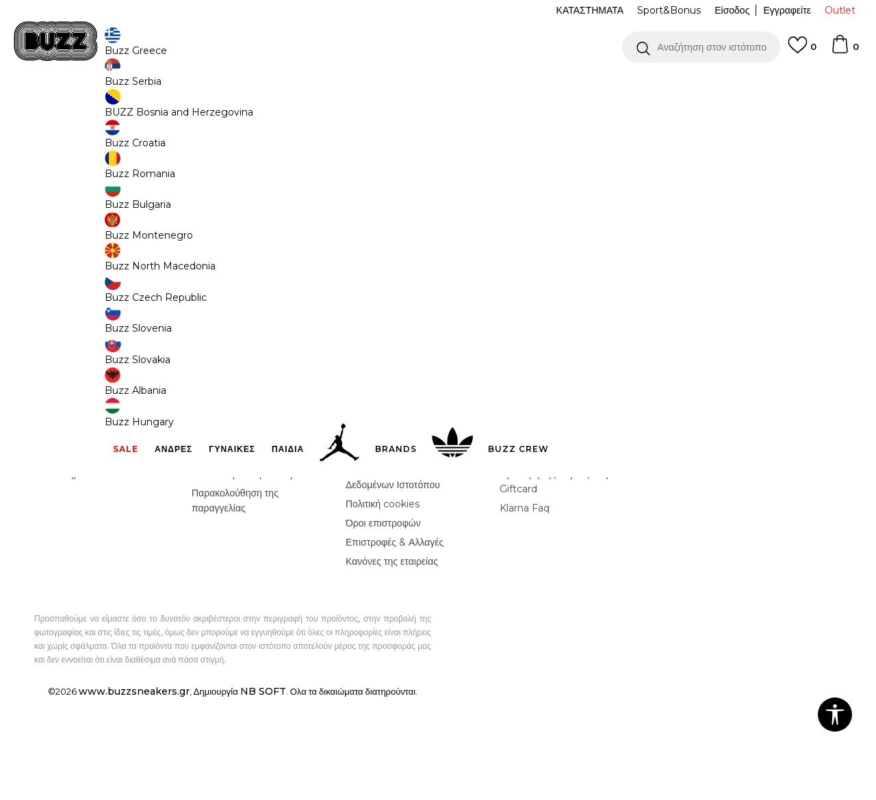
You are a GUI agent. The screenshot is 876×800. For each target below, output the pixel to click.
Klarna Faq (525, 609)
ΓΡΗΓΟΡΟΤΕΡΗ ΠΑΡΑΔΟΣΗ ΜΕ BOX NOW (397, 87)
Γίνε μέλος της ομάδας (85, 537)
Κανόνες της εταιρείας (392, 662)
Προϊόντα (138, 110)
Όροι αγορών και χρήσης (399, 552)
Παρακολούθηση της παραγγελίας (235, 601)
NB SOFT (263, 792)
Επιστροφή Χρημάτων (238, 556)
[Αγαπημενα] (802, 51)
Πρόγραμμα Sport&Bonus (558, 537)
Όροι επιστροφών (383, 624)
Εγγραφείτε (787, 10)
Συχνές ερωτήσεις (230, 537)
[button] (701, 47)
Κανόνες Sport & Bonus (553, 556)
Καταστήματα (66, 575)
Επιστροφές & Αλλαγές (394, 643)
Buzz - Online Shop (73, 110)
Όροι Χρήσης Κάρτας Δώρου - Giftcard (564, 582)
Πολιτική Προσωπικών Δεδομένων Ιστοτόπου (393, 578)
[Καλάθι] (844, 50)
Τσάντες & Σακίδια (243, 110)
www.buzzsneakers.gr (134, 792)
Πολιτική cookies (383, 605)
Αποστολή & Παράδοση (242, 575)
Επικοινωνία (64, 556)
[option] (438, 88)
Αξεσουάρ (183, 110)
